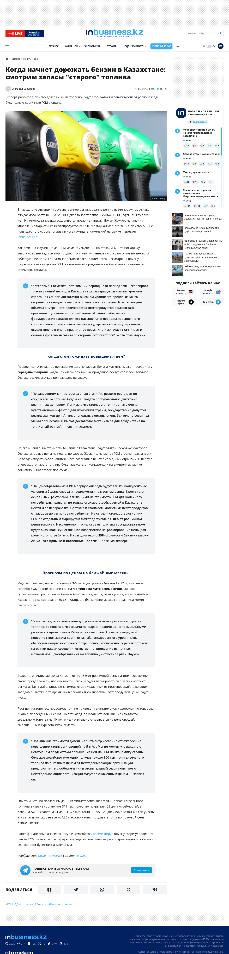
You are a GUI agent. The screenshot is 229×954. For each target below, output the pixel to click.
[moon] (213, 47)
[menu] (7, 47)
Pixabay (80, 857)
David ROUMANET (50, 857)
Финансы (71, 47)
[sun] (204, 47)
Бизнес (54, 47)
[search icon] (220, 34)
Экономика (92, 47)
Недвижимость (133, 47)
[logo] (114, 34)
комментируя (103, 835)
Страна (112, 47)
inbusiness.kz (27, 238)
